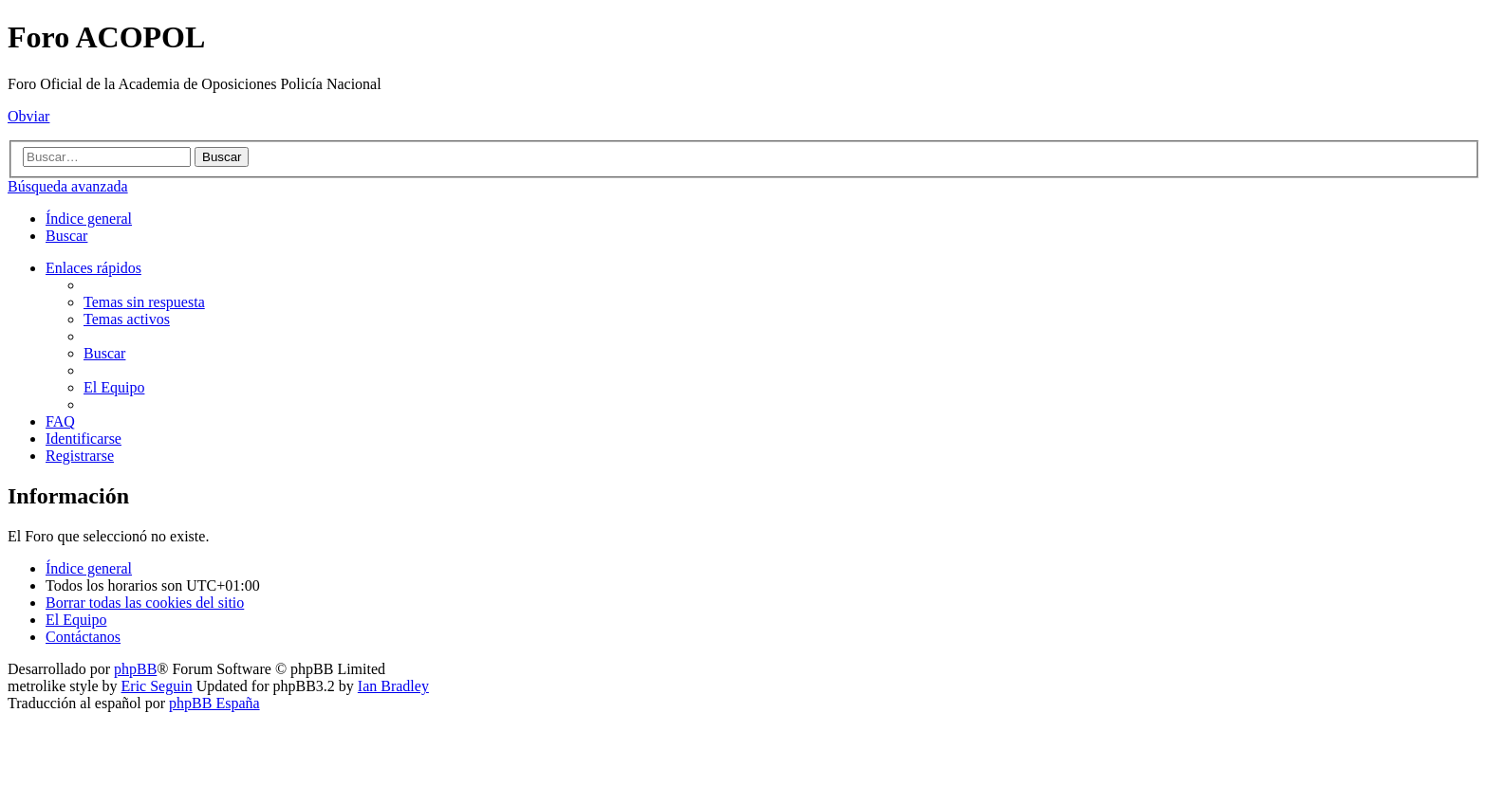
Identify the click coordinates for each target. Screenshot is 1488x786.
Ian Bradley (393, 686)
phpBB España (214, 703)
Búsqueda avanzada (68, 186)
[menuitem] (66, 236)
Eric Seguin (157, 686)
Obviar (28, 116)
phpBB (135, 669)
